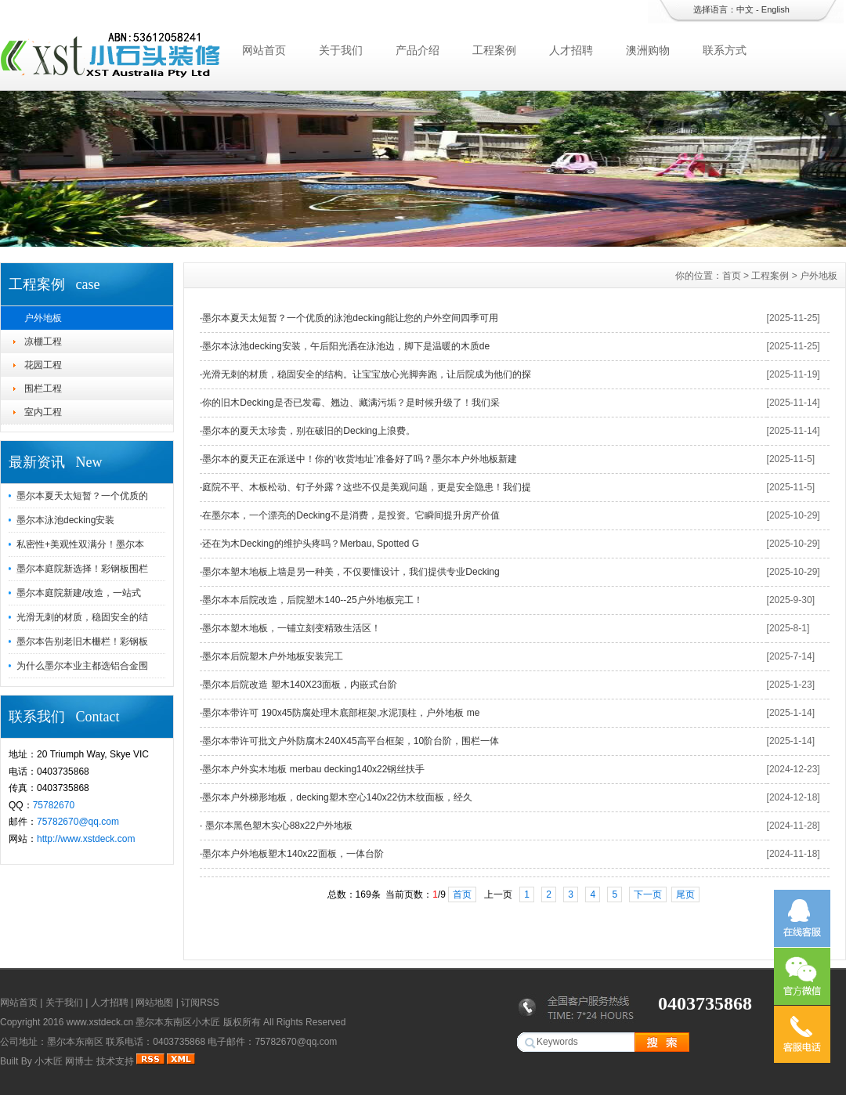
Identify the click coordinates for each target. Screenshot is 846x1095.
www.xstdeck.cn (100, 1022)
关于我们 (341, 50)
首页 (731, 275)
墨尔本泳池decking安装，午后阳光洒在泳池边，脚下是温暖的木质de (346, 346)
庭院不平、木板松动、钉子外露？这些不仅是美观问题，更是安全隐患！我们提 (366, 487)
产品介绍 (417, 50)
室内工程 (43, 412)
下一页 (648, 894)
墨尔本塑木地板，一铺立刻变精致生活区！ (291, 628)
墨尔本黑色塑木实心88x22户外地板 (277, 825)
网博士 (79, 1061)
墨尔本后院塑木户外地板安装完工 (272, 656)
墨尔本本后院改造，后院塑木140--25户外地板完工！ (312, 599)
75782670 (53, 805)
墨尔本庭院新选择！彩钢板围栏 (82, 568)
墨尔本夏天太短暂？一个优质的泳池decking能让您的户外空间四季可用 (349, 318)
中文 (745, 9)
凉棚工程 (43, 341)
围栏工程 (43, 388)
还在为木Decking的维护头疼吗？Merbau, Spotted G (310, 543)
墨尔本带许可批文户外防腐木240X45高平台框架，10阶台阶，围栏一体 (350, 740)
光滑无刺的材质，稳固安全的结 (82, 617)
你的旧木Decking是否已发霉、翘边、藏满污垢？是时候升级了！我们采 (350, 402)
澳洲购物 (648, 50)
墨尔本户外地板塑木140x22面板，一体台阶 (292, 853)
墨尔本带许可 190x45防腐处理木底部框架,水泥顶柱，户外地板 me (340, 712)
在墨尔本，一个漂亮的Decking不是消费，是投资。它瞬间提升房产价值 (350, 515)
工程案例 (494, 50)
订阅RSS (200, 1002)
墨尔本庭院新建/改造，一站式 (78, 592)
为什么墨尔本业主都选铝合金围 (82, 665)
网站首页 (264, 50)
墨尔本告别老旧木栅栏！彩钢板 (82, 641)
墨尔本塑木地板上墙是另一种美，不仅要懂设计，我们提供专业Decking (350, 571)
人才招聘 (571, 50)
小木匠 (48, 1061)
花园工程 (43, 365)
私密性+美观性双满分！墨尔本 (80, 544)
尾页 (685, 894)
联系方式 (725, 50)
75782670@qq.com (78, 821)
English (775, 9)
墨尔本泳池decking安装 (65, 520)
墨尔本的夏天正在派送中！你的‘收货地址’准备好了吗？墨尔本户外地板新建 (359, 459)
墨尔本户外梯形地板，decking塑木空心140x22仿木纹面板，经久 (337, 797)
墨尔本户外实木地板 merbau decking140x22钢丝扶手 (313, 769)
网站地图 (154, 1002)
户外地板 (43, 318)
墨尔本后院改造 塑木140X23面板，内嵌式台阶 (299, 684)
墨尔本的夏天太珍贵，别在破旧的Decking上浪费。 (308, 430)
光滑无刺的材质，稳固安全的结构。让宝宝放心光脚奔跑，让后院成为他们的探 (366, 374)
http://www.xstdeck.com (86, 838)
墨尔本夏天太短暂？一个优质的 (82, 495)
